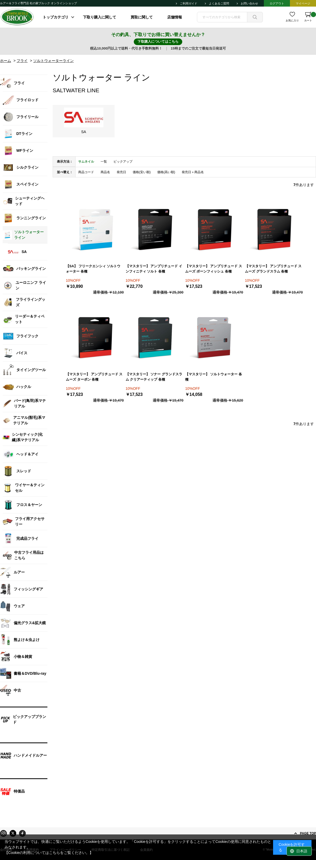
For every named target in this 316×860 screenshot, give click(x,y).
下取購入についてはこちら (158, 41)
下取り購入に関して (99, 17)
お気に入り (292, 20)
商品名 (105, 172)
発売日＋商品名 (193, 172)
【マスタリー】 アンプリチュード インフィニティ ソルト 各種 (154, 268)
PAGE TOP (308, 833)
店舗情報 (174, 17)
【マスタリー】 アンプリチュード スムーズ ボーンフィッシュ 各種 (213, 268)
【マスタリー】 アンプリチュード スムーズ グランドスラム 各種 (273, 268)
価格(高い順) (166, 172)
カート (310, 17)
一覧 (104, 161)
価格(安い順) (142, 172)
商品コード (86, 172)
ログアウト (277, 3)
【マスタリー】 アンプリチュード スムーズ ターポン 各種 (94, 376)
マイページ (303, 3)
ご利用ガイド (188, 3)
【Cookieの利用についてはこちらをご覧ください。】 (48, 853)
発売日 (121, 172)
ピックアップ (122, 161)
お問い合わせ (249, 3)
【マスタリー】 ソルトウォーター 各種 (213, 376)
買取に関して (142, 17)
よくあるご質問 (219, 3)
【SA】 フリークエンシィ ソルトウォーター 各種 (93, 268)
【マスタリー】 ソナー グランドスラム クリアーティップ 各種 (154, 376)
